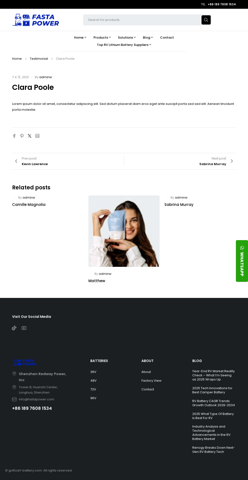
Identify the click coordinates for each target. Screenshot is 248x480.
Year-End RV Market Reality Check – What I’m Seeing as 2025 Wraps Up (213, 375)
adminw (45, 77)
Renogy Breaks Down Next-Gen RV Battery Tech (213, 449)
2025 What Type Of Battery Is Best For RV (213, 416)
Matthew (96, 280)
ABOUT (147, 360)
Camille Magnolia (29, 204)
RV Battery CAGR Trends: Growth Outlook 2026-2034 (213, 403)
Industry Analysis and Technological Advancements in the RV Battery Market (211, 432)
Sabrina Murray (179, 204)
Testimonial (39, 58)
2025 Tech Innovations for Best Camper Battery (212, 390)
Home (17, 58)
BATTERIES (99, 360)
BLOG (197, 360)
